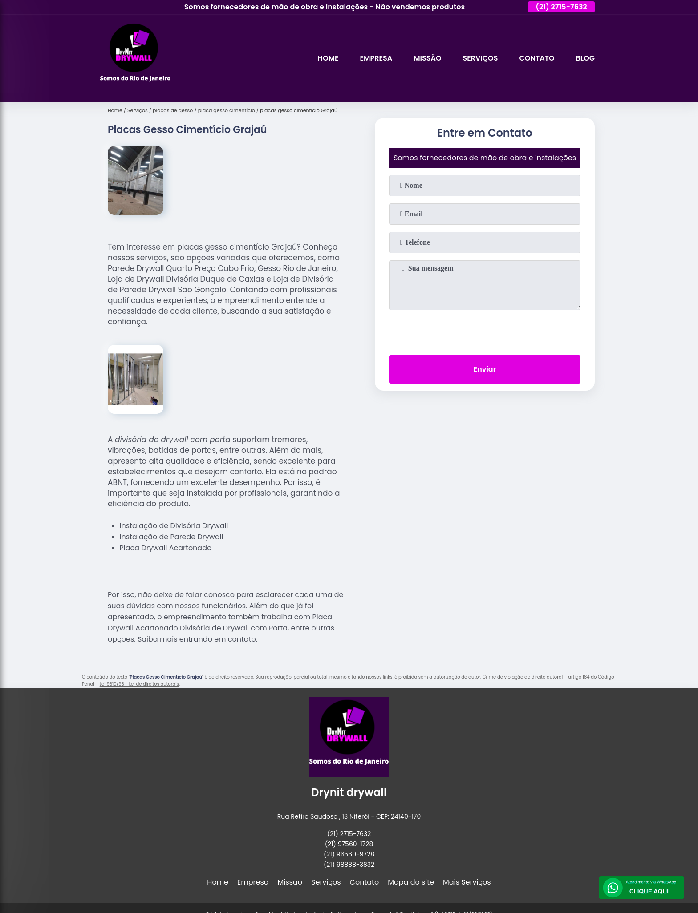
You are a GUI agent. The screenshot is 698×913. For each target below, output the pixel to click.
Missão (427, 58)
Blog (585, 58)
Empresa (376, 58)
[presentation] (484, 330)
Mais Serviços (467, 882)
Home (328, 58)
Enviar (485, 369)
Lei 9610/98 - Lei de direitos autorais (139, 684)
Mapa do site (411, 882)
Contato (536, 58)
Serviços (480, 58)
